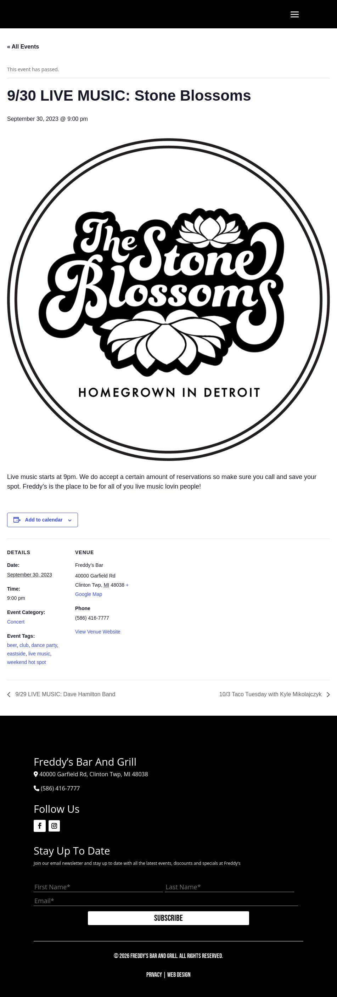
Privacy (154, 975)
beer (12, 645)
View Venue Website (97, 632)
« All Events (23, 47)
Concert (15, 622)
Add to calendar (44, 520)
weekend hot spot (26, 662)
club (24, 645)
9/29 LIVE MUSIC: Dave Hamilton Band (64, 694)
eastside (16, 654)
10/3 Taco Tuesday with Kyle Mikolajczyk (271, 694)
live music (39, 654)
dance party (44, 645)
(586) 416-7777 (60, 788)
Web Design (179, 975)
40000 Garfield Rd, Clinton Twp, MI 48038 (93, 774)
